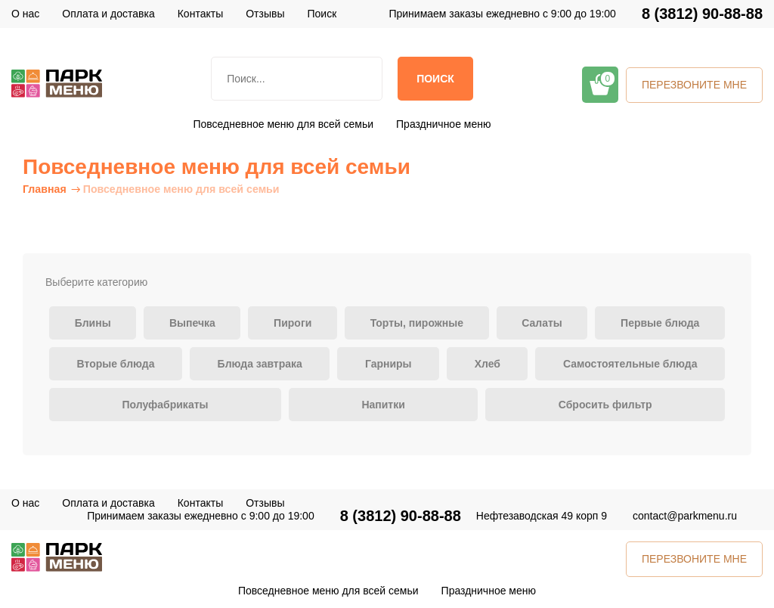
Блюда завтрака (260, 364)
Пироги (292, 323)
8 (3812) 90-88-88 (702, 14)
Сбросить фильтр (605, 405)
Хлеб (487, 364)
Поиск (435, 79)
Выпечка (192, 323)
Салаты (542, 323)
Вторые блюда (116, 364)
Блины (93, 323)
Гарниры (388, 364)
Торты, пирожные (416, 323)
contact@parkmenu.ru (685, 516)
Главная (45, 189)
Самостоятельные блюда (630, 364)
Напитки (382, 405)
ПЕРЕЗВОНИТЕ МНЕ (694, 85)
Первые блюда (660, 323)
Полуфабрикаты (165, 405)
